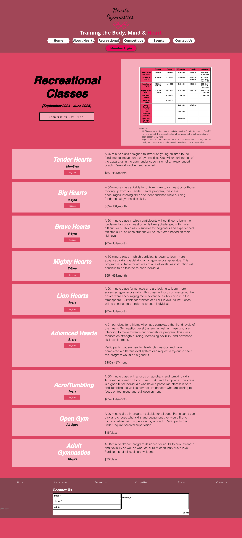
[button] (84, 40)
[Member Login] (121, 48)
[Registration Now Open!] (66, 116)
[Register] (72, 172)
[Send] (185, 512)
